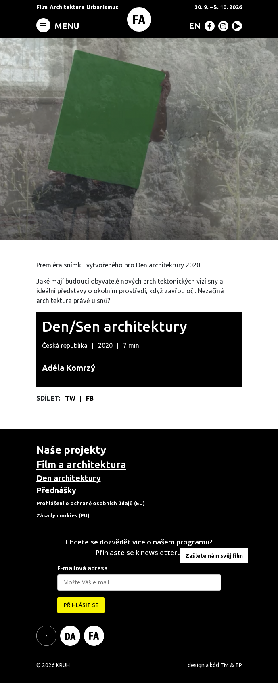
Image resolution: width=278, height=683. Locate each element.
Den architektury (68, 478)
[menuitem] (193, 25)
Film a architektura (81, 464)
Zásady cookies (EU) (63, 515)
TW (71, 398)
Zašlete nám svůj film (214, 556)
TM (224, 665)
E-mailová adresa (82, 568)
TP (238, 665)
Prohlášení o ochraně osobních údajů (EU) (90, 503)
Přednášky (56, 490)
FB (90, 398)
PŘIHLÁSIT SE (81, 605)
